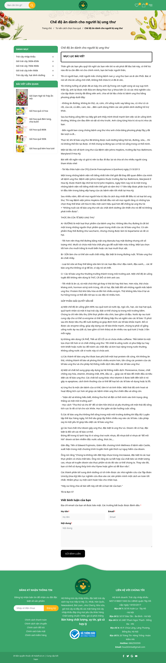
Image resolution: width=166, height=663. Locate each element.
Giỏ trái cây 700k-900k (27, 65)
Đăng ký (51, 608)
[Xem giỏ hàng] (143, 5)
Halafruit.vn (39, 655)
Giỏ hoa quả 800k (37, 129)
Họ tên (65, 511)
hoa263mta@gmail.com (133, 647)
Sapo (35, 659)
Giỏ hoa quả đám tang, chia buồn (40, 120)
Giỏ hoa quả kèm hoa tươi (42, 148)
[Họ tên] (83, 516)
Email (111, 511)
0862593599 (134, 643)
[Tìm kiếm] (32, 5)
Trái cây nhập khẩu (26, 56)
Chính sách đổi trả (35, 627)
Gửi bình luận (73, 553)
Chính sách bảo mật (35, 631)
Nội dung (66, 523)
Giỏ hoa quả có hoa (38, 111)
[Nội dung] (106, 536)
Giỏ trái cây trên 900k (27, 70)
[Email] (130, 516)
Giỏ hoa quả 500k (37, 139)
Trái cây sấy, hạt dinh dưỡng (30, 75)
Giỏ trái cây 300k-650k (27, 61)
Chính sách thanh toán (36, 619)
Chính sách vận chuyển (36, 623)
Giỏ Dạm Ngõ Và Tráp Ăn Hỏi (41, 97)
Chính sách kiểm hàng (35, 635)
